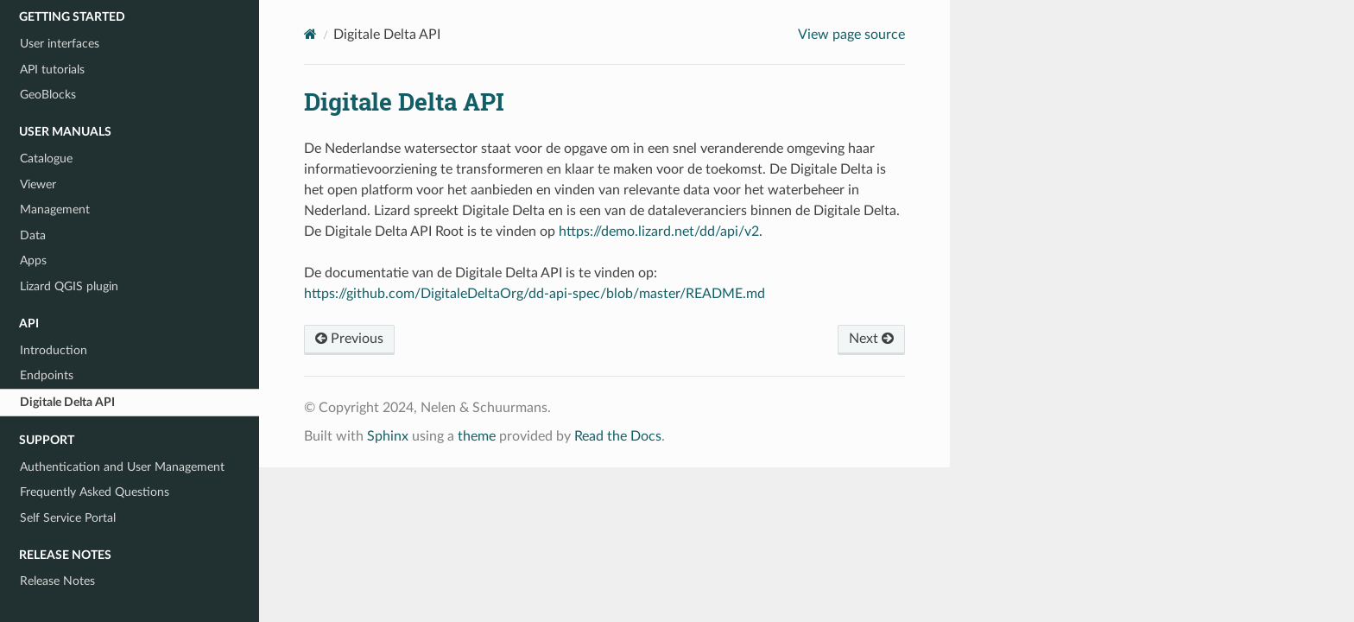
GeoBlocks (48, 94)
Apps (33, 260)
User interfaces (59, 43)
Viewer (38, 184)
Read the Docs (617, 436)
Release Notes (57, 580)
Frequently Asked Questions (94, 492)
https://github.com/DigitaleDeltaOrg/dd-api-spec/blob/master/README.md (534, 294)
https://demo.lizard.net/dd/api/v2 (659, 231)
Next (871, 339)
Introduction (53, 350)
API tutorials (52, 69)
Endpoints (46, 375)
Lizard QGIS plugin (69, 286)
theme (477, 436)
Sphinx (387, 436)
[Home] (310, 34)
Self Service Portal (68, 517)
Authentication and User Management (122, 466)
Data (33, 235)
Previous (349, 339)
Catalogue (46, 158)
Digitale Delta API (67, 402)
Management (55, 209)
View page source (851, 34)
